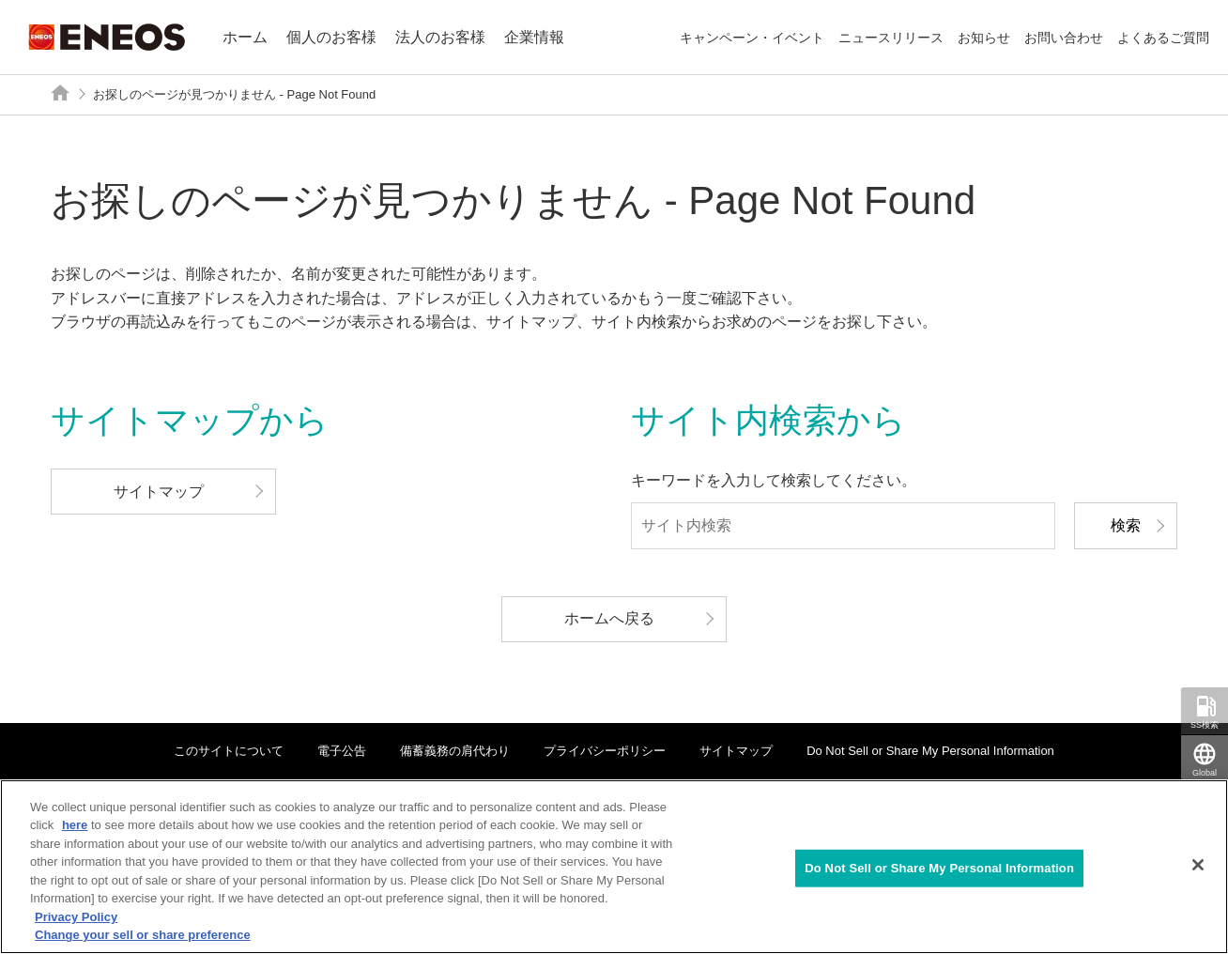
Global (1204, 772)
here (74, 825)
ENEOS (106, 37)
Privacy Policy (76, 917)
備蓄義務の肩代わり (455, 751)
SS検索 (1204, 725)
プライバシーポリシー (605, 751)
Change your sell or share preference (143, 935)
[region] (614, 866)
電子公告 (341, 751)
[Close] (1198, 864)
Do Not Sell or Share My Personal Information (930, 751)
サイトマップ (736, 751)
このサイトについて (229, 751)
